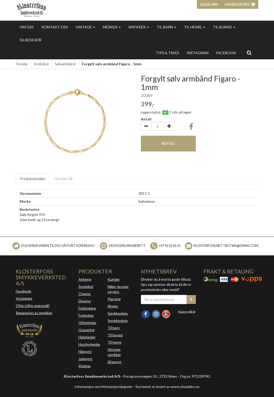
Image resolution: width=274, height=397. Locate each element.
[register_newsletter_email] (191, 299)
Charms (84, 293)
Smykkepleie (118, 313)
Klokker (84, 366)
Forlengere (87, 308)
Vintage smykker (114, 352)
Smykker (138, 27)
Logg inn (209, 4)
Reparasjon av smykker (34, 313)
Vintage (85, 27)
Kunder (114, 279)
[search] (249, 52)
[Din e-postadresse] (164, 299)
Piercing (114, 299)
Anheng (84, 279)
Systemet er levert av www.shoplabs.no (167, 386)
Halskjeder (86, 337)
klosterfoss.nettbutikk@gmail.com (226, 246)
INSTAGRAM (197, 53)
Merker (112, 27)
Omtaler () (63, 178)
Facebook (23, 291)
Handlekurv (240, 4)
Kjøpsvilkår (187, 312)
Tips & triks (167, 53)
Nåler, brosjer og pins (118, 289)
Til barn (166, 27)
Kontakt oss (55, 27)
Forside (22, 64)
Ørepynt (115, 362)
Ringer (113, 306)
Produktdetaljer (32, 178)
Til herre (194, 27)
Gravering (86, 330)
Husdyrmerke (89, 344)
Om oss (27, 27)
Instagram (24, 298)
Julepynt (85, 359)
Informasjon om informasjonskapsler (104, 386)
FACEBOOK (226, 53)
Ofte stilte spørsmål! (33, 305)
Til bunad (224, 27)
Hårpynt (85, 351)
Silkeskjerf (31, 40)
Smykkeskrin (118, 320)
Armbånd (41, 64)
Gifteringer (87, 322)
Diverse (84, 301)
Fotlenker (86, 315)
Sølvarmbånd (65, 64)
